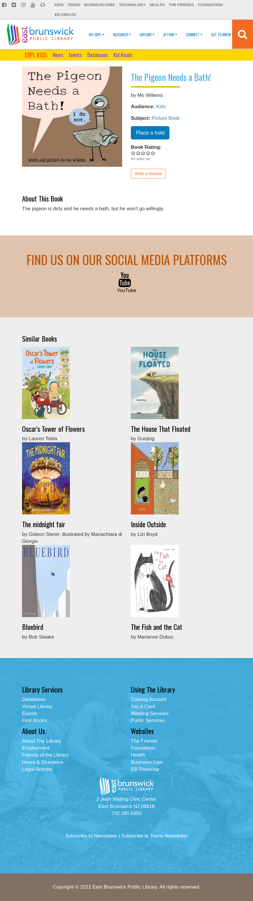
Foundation (210, 5)
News (58, 55)
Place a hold (150, 133)
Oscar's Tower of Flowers (53, 428)
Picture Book (166, 118)
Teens (74, 5)
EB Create (65, 14)
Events (75, 55)
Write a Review (148, 173)
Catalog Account (149, 699)
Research (122, 34)
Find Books (34, 720)
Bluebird (32, 626)
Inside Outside (148, 524)
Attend (170, 34)
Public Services (148, 720)
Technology (132, 5)
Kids (59, 5)
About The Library (41, 741)
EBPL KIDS (36, 54)
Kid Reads (122, 55)
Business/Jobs (99, 5)
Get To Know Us (225, 34)
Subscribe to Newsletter (91, 836)
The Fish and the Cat (156, 626)
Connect (194, 34)
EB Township (145, 769)
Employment (35, 748)
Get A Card (143, 706)
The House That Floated (160, 428)
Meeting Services (150, 713)
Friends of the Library (45, 755)
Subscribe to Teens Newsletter (154, 836)
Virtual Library (37, 706)
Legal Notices (37, 769)
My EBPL (96, 34)
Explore (147, 34)
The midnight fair (43, 524)
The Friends (181, 5)
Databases (97, 55)
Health (157, 5)
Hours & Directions (42, 762)
